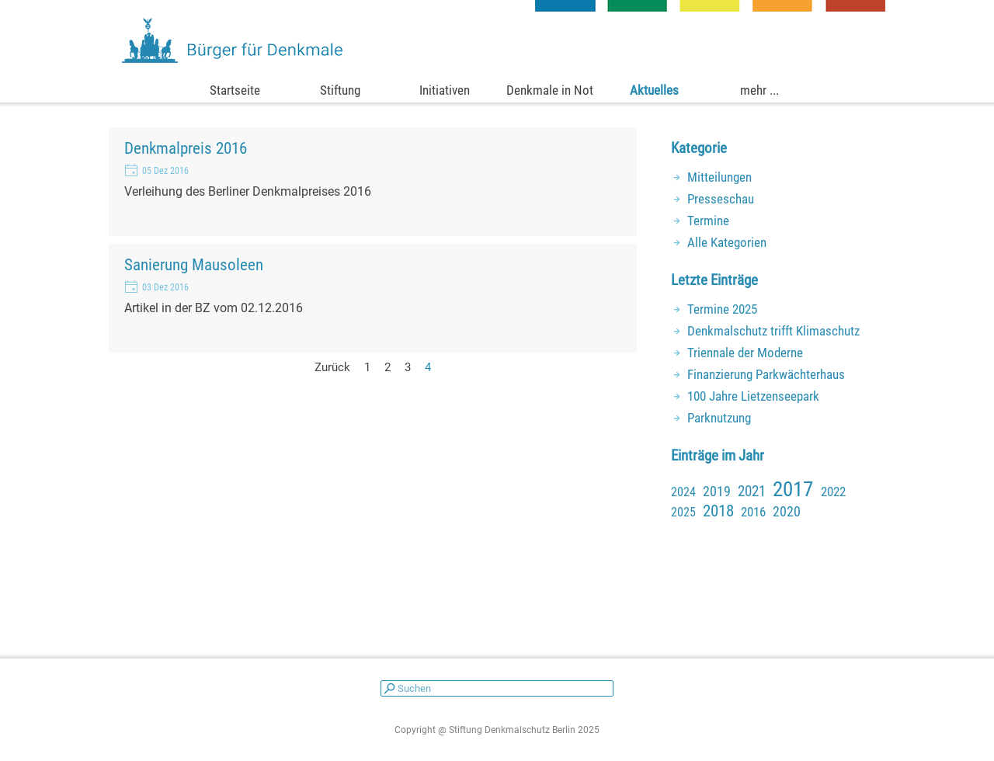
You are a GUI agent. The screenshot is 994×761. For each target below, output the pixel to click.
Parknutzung (719, 418)
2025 (683, 512)
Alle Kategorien (726, 242)
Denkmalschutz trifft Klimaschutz (773, 331)
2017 (793, 489)
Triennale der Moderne (745, 352)
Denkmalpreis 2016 (185, 148)
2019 (717, 491)
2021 (752, 491)
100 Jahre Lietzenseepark (753, 396)
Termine (708, 220)
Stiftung (340, 90)
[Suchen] (497, 688)
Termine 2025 (722, 309)
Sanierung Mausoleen (193, 264)
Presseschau (720, 199)
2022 (833, 491)
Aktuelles (654, 90)
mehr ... (759, 90)
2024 (683, 492)
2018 (718, 511)
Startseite (235, 90)
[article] (373, 181)
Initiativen (444, 90)
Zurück (332, 367)
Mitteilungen (719, 177)
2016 (753, 511)
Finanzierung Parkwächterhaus (766, 374)
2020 (787, 511)
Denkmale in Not (549, 90)
